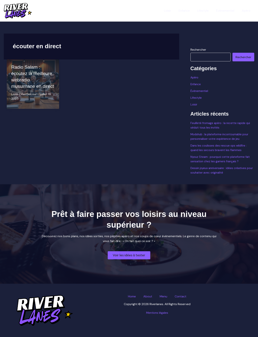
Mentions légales (157, 313)
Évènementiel (227, 11)
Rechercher (198, 50)
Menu (163, 296)
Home (132, 296)
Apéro (247, 11)
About (147, 296)
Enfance (189, 11)
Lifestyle (206, 11)
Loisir (174, 11)
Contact (180, 296)
